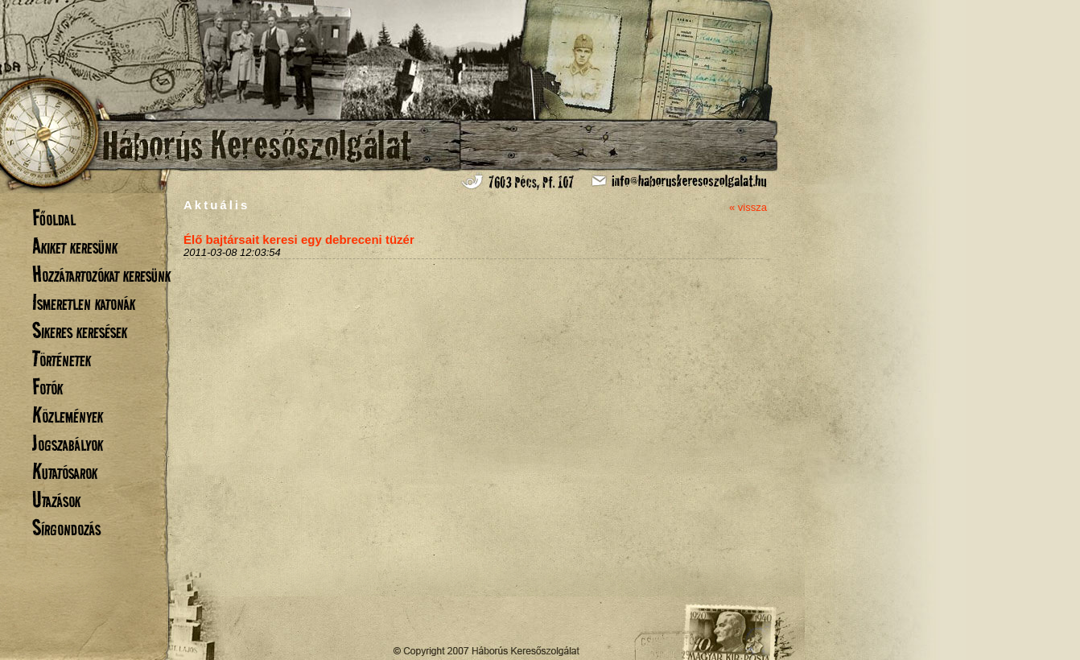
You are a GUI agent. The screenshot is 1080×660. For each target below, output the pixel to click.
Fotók (47, 387)
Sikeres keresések (79, 330)
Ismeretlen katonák (83, 302)
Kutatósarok (64, 471)
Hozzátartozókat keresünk (101, 274)
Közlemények (67, 415)
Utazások (56, 499)
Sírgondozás (66, 528)
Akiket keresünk (74, 246)
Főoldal (54, 218)
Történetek (61, 358)
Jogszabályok (67, 443)
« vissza (748, 207)
